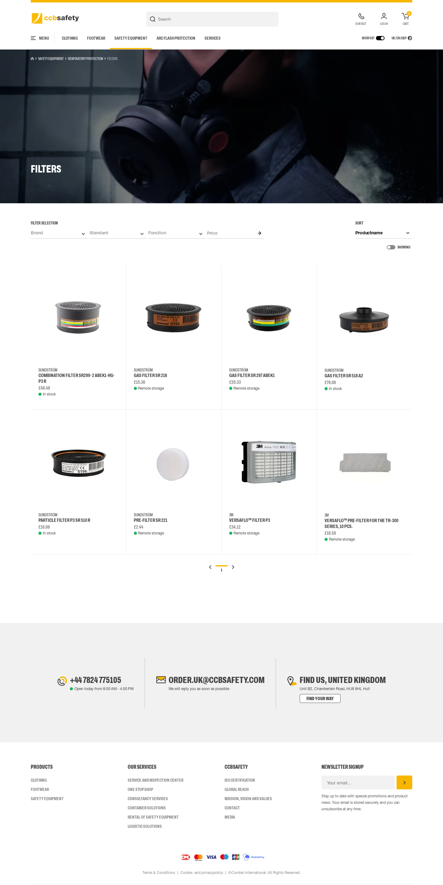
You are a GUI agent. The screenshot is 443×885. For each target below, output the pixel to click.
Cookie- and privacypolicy (201, 873)
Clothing (70, 38)
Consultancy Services (148, 798)
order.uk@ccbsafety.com (217, 680)
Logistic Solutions (145, 826)
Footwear (96, 38)
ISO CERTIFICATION (240, 780)
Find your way (320, 698)
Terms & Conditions (158, 873)
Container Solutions (147, 807)
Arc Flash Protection (176, 38)
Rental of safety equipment (153, 817)
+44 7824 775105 (95, 680)
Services (213, 38)
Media (230, 817)
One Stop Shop (140, 789)
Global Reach (237, 789)
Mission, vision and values (248, 798)
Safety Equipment (130, 38)
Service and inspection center (155, 780)
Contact (232, 807)
